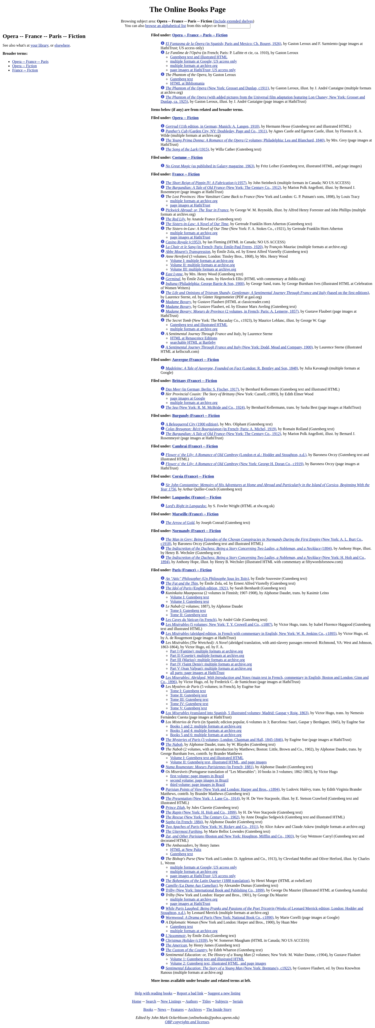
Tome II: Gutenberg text (188, 615)
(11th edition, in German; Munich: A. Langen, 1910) (212, 126)
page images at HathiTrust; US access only (203, 70)
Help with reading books (153, 993)
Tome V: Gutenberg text (188, 708)
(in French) (190, 620)
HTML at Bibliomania (187, 83)
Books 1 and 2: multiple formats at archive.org (205, 726)
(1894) (248, 548)
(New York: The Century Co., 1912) (223, 187)
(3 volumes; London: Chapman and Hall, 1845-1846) (224, 740)
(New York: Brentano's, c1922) (228, 968)
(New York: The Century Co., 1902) (202, 817)
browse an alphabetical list (165, 26)
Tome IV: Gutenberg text (189, 704)
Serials (238, 1001)
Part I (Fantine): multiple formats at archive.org (206, 651)
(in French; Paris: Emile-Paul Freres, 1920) (214, 247)
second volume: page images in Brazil (199, 780)
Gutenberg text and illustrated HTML (198, 57)
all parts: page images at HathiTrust (197, 673)
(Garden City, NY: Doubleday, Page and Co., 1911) (216, 131)
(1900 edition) (191, 424)
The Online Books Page (187, 9)
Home (136, 1001)
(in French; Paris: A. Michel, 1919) (220, 429)
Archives (195, 1009)
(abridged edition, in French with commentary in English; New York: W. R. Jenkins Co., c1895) (250, 633)
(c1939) (186, 940)
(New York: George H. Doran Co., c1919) (234, 464)
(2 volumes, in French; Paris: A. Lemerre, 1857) (231, 311)
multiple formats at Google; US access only (203, 61)
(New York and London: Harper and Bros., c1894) (222, 789)
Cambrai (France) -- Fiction (195, 446)
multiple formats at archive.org (193, 66)
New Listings (171, 1001)
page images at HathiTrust (190, 205)
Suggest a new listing (224, 993)
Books (148, 1009)
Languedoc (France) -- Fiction (196, 497)
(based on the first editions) (267, 293)
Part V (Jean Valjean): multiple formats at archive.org (211, 668)
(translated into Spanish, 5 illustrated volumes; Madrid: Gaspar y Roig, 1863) (236, 713)
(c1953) (183, 242)
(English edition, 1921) (196, 588)
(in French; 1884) (184, 822)
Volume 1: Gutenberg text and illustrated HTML (207, 959)
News (162, 1009)
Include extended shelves (233, 21)
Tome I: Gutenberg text (188, 611)
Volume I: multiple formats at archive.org (201, 261)
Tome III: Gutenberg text (189, 699)
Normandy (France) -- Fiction (196, 531)
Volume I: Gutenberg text (189, 597)
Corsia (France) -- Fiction (193, 476)
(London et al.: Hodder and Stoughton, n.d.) (235, 455)
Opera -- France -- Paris (30, 62)
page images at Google (187, 398)
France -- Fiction (25, 70)
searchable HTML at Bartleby (193, 342)
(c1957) (205, 183)
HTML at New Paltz (185, 850)
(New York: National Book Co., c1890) (219, 917)
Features (177, 1009)
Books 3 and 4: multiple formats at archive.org (205, 731)
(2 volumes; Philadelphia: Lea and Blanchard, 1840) (245, 140)
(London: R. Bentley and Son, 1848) (231, 368)
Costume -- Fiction (187, 157)
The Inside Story (219, 1009)
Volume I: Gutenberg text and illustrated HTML (206, 758)
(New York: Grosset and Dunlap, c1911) (217, 88)
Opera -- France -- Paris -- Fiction (199, 35)
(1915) (187, 149)
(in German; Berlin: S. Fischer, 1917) (202, 389)
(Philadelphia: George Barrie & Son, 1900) (204, 284)
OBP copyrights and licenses (187, 1022)
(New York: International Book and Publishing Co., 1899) (214, 890)
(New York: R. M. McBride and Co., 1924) (205, 407)
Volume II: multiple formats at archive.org (202, 265)
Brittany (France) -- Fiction (194, 381)
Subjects (221, 1001)
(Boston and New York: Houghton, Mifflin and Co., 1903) (229, 836)
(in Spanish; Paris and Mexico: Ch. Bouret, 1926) (223, 44)
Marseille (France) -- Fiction (195, 514)
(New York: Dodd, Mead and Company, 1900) (239, 347)
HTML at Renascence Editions (193, 338)
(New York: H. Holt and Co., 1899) (200, 812)
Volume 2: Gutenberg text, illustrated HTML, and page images (218, 963)
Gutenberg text (181, 79)
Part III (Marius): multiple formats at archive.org (207, 660)
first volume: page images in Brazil (197, 776)
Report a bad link (190, 993)
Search (151, 1001)
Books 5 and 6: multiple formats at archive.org (205, 735)
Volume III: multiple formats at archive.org (203, 269)
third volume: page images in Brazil (197, 785)
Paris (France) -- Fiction (192, 570)
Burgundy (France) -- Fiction (196, 415)
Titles (206, 1001)
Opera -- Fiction (24, 66)
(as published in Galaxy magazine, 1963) (209, 166)
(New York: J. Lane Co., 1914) (202, 798)
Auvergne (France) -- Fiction (195, 360)
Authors (191, 1001)
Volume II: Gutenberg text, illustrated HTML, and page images (218, 762)
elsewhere (62, 45)
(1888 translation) (207, 881)
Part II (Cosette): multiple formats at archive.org (207, 655)
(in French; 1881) (209, 767)
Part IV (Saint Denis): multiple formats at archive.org (211, 664)
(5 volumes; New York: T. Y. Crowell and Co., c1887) (218, 624)
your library (40, 45)
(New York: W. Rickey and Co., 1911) (211, 827)
